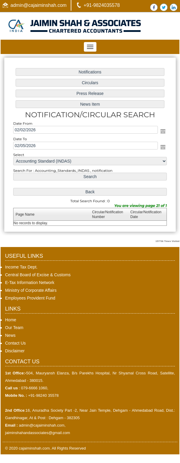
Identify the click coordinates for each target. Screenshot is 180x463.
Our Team (14, 327)
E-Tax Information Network (29, 282)
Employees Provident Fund (30, 298)
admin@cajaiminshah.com (38, 5)
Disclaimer (14, 350)
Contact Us (15, 343)
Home (10, 319)
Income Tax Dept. (21, 267)
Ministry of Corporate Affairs (30, 290)
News (10, 335)
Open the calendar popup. (162, 131)
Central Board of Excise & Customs (37, 274)
